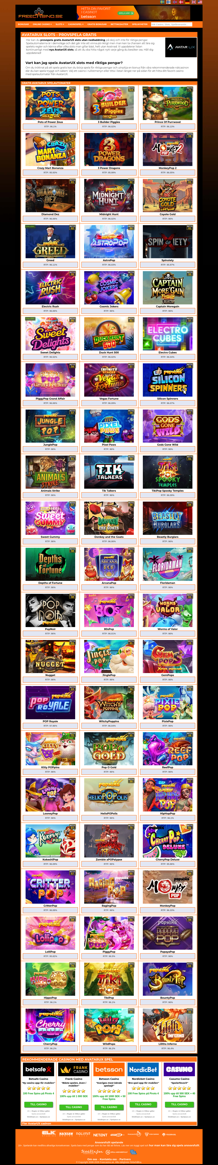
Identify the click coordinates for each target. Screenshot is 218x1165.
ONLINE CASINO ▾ (42, 24)
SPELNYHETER (140, 24)
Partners (125, 1159)
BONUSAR (23, 24)
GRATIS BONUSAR (97, 24)
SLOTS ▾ (60, 24)
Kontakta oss (108, 1159)
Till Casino (38, 1104)
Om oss (92, 1159)
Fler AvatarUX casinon (36, 1123)
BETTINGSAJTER (119, 24)
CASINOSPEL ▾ (75, 24)
